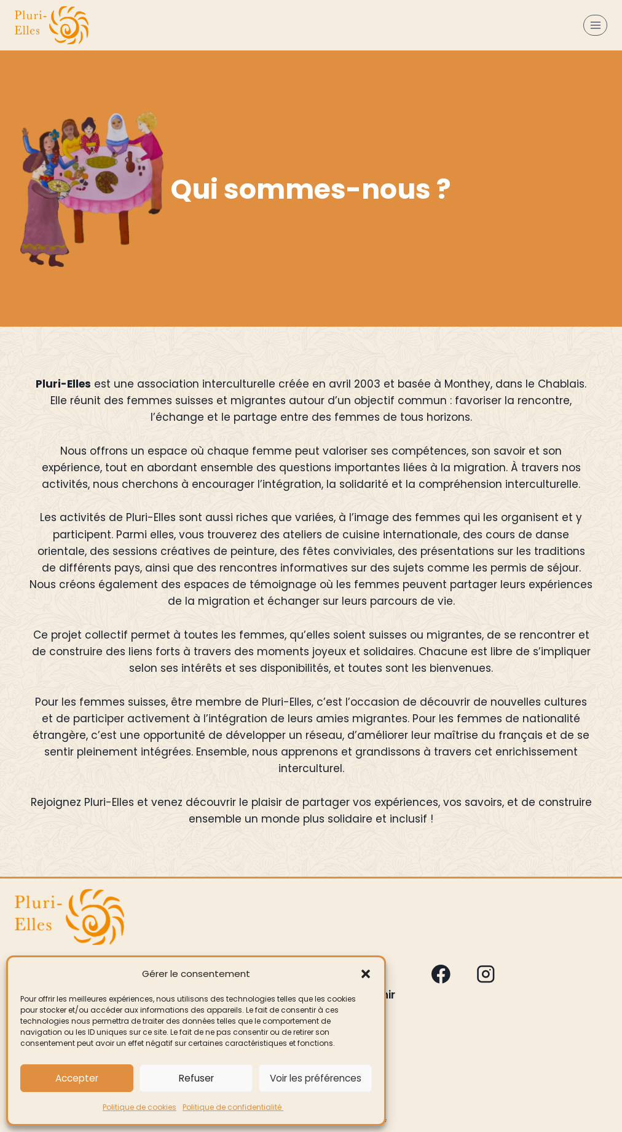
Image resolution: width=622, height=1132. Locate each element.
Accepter (76, 1077)
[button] (366, 974)
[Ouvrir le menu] (595, 25)
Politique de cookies (139, 1107)
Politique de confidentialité (233, 1107)
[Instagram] (485, 974)
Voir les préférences (315, 1077)
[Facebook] (441, 974)
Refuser (196, 1077)
